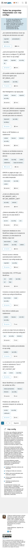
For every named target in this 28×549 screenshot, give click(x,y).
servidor (6, 410)
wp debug (6, 122)
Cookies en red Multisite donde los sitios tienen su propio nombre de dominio (13, 153)
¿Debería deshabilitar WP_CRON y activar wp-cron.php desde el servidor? (13, 215)
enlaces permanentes (9, 388)
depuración (6, 81)
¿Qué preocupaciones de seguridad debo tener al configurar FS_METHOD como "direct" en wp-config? (14, 54)
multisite (6, 95)
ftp (4, 63)
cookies (21, 159)
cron (20, 220)
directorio (21, 138)
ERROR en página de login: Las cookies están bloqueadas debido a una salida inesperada (13, 175)
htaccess (14, 95)
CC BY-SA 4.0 (6, 538)
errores (11, 372)
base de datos (7, 241)
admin (10, 279)
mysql (15, 241)
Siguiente (16, 423)
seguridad (6, 39)
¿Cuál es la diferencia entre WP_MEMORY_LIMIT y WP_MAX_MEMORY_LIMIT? (11, 196)
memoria (14, 202)
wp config (6, 42)
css (5, 279)
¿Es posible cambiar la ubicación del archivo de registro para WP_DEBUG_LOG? (13, 76)
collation (22, 244)
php (5, 372)
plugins (5, 60)
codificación (6, 413)
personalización (16, 39)
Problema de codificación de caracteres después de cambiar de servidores (13, 404)
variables (6, 352)
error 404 (21, 317)
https (10, 282)
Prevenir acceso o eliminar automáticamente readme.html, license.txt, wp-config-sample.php (12, 257)
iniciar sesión (7, 181)
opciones (6, 244)
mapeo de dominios (18, 162)
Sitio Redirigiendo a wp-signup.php (13, 91)
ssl (4, 282)
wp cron (6, 220)
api (4, 336)
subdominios (7, 162)
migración (21, 95)
